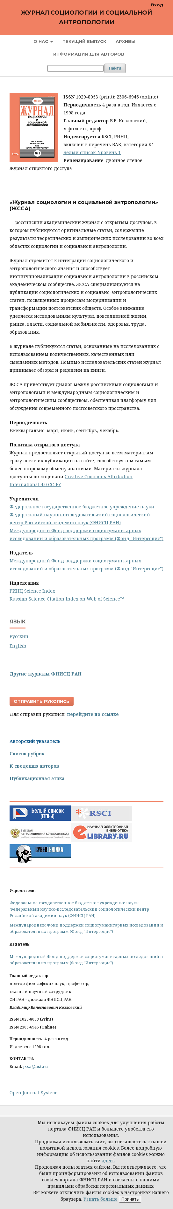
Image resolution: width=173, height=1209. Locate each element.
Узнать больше (100, 1199)
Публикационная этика (37, 778)
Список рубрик (27, 754)
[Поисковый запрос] (75, 68)
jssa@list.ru (35, 1066)
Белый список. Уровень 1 (92, 152)
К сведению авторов (34, 766)
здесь (108, 1161)
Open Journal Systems (34, 1093)
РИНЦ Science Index (32, 591)
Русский (19, 636)
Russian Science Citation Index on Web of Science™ (67, 599)
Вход (157, 4)
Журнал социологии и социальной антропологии (86, 17)
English (18, 646)
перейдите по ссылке (93, 714)
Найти (115, 68)
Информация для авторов (88, 54)
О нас (41, 41)
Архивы (125, 41)
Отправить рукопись (41, 701)
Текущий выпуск (84, 41)
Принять (130, 1199)
